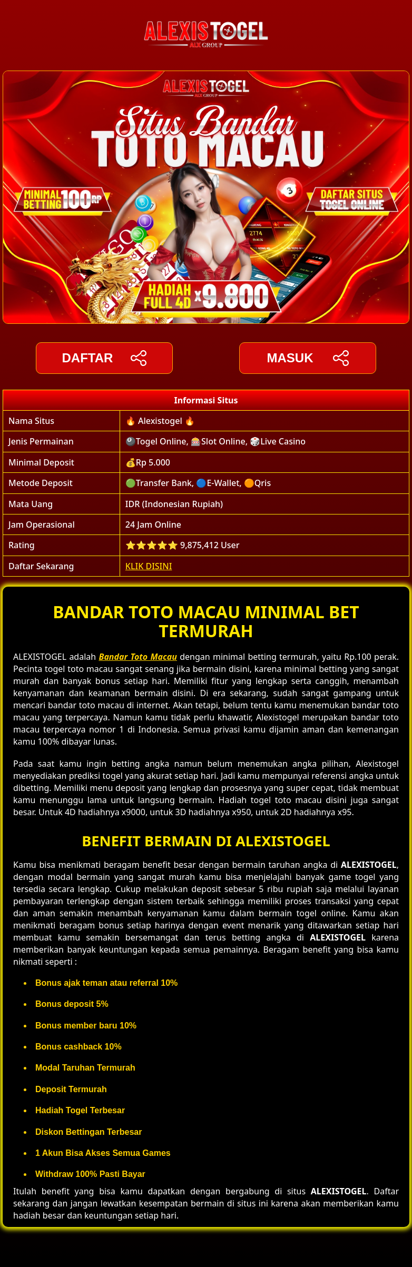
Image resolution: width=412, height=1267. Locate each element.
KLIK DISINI (148, 566)
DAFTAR (104, 358)
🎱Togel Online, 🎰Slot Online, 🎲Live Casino (215, 441)
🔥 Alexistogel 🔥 (160, 421)
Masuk (307, 358)
